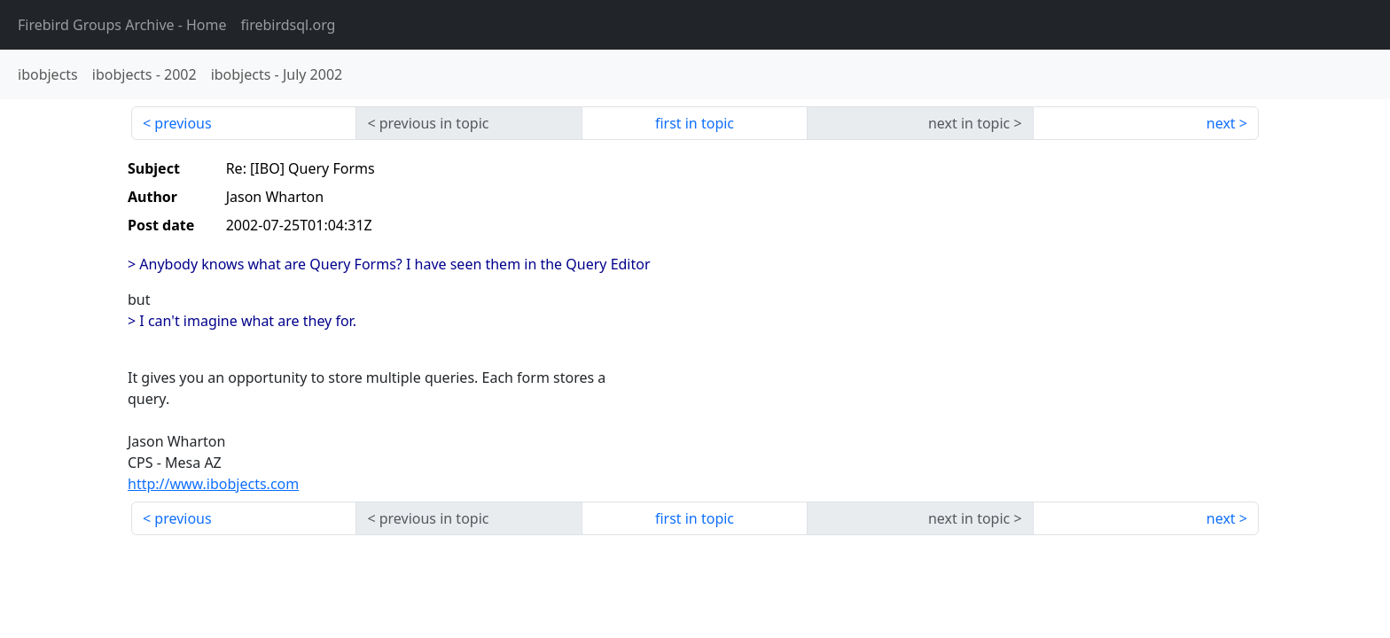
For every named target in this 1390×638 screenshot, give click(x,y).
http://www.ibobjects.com (213, 484)
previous (182, 123)
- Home (122, 25)
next (1221, 123)
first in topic (694, 123)
